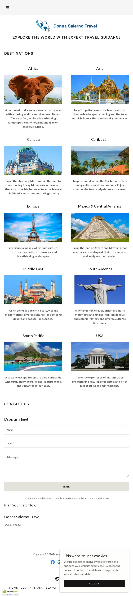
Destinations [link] (32, 587)
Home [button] (13, 587)
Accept (94, 583)
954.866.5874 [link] (12, 525)
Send (66, 486)
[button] (7, 7)
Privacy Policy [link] (78, 498)
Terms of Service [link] (96, 498)
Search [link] (51, 587)
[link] (66, 26)
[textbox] (66, 430)
